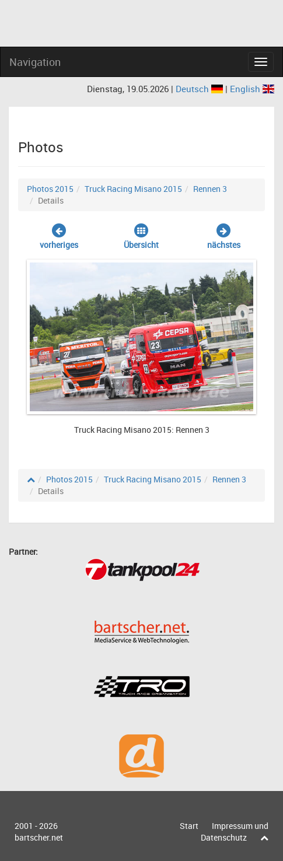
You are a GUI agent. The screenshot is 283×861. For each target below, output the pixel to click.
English (252, 88)
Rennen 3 (210, 188)
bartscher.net (39, 837)
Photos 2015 (50, 188)
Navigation (35, 62)
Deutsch (200, 88)
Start (189, 825)
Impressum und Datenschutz (234, 831)
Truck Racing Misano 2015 (133, 188)
